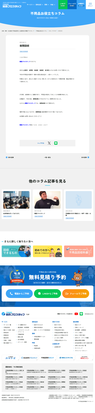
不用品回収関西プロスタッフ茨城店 (14, 387)
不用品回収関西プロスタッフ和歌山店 (36, 377)
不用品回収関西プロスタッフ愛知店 (35, 387)
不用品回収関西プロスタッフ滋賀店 (14, 377)
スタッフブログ (52, 31)
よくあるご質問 (58, 338)
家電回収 (6, 335)
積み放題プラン (8, 343)
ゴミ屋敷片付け (22, 325)
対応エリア (78, 325)
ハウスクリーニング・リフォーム (24, 331)
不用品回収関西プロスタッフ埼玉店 (14, 382)
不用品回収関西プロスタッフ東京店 (56, 377)
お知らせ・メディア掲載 (82, 338)
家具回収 (6, 332)
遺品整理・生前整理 (23, 327)
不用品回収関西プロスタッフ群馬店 (56, 382)
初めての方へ (58, 325)
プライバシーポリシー (81, 351)
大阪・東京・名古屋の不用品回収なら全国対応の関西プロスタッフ (18, 31)
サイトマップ (78, 348)
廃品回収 (6, 338)
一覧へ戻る (47, 157)
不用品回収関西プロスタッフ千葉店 (77, 382)
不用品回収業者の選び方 (61, 332)
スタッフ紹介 (78, 332)
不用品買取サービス (39, 336)
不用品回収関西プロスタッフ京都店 (56, 370)
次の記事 (85, 157)
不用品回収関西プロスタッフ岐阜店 (77, 387)
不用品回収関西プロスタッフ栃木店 (35, 382)
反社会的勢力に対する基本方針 (83, 343)
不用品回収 (7, 327)
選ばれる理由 (58, 327)
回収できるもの (38, 325)
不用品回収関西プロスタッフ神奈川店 (78, 377)
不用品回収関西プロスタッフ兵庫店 (35, 370)
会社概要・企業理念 (80, 330)
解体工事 (20, 337)
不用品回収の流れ (59, 330)
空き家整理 (21, 339)
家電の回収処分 (38, 327)
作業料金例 (37, 348)
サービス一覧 (7, 325)
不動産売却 (21, 334)
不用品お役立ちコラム (41, 31)
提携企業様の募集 (80, 340)
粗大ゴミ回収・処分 (9, 330)
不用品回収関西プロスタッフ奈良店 (77, 370)
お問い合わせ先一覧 (80, 345)
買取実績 (36, 339)
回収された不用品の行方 (61, 335)
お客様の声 (57, 347)
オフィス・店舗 (22, 342)
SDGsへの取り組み (80, 335)
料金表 (36, 345)
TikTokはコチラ (89, 314)
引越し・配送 (7, 340)
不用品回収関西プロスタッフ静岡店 (56, 387)
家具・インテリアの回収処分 (42, 330)
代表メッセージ (79, 327)
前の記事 (10, 157)
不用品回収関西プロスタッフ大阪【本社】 (14, 371)
